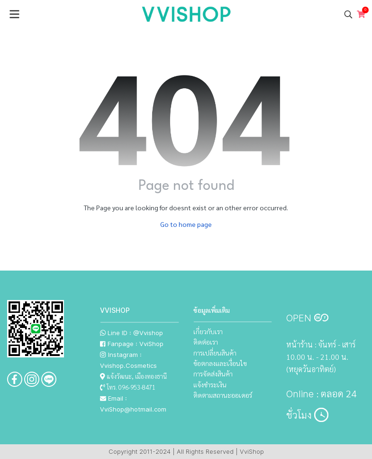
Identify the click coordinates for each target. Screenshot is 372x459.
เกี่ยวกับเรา (208, 331)
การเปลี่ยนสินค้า (214, 352)
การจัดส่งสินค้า (213, 373)
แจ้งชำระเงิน (210, 384)
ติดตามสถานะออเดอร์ (222, 395)
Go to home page (186, 224)
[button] (348, 14)
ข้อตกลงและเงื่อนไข (220, 363)
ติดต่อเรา (205, 341)
